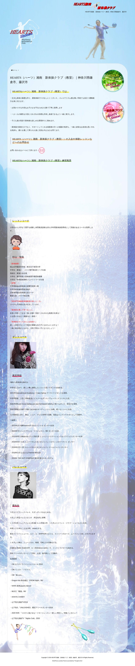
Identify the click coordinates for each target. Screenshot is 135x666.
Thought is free (78, 660)
